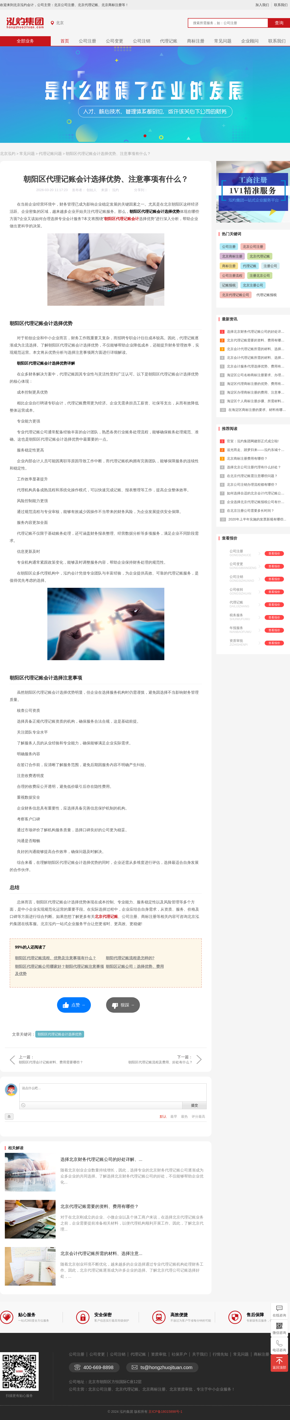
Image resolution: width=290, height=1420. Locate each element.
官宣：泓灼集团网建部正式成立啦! (253, 441)
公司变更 (114, 41)
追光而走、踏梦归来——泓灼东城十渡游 (257, 450)
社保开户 (179, 1354)
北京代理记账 (106, 916)
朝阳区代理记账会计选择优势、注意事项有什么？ (108, 154)
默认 (163, 1116)
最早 (174, 1116)
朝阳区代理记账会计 (121, 219)
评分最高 (198, 1116)
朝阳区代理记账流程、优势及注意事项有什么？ (55, 958)
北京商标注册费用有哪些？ (247, 458)
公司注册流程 (232, 275)
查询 (279, 23)
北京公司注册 (253, 247)
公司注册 (87, 41)
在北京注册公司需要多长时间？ (250, 511)
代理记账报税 (266, 295)
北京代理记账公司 (235, 295)
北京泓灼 (7, 154)
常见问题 (223, 41)
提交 (194, 1105)
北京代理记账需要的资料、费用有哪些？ (99, 1206)
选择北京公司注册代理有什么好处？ (254, 467)
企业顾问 (250, 41)
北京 (60, 23)
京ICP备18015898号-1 (165, 1411)
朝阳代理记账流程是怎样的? (130, 958)
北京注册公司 (253, 285)
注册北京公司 (260, 275)
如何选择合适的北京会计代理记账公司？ (257, 493)
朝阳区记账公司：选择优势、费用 (135, 966)
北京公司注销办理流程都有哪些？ (252, 484)
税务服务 (236, 615)
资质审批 (236, 641)
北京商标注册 (232, 256)
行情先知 (220, 1354)
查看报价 (274, 553)
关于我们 (200, 1354)
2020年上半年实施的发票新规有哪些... (257, 519)
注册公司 (270, 266)
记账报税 (229, 285)
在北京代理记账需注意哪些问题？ (252, 476)
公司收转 (236, 589)
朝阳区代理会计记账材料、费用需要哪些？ (51, 1062)
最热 (185, 1116)
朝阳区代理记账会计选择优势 (60, 1034)
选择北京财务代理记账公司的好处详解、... (101, 1159)
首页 (64, 41)
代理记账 (168, 41)
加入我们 (262, 5)
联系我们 (281, 5)
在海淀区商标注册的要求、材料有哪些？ (258, 410)
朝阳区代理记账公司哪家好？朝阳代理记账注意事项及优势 (59, 970)
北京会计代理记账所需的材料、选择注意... (101, 1253)
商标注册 (195, 41)
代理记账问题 (50, 154)
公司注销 (141, 41)
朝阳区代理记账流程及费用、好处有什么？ (160, 1062)
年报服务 (236, 628)
